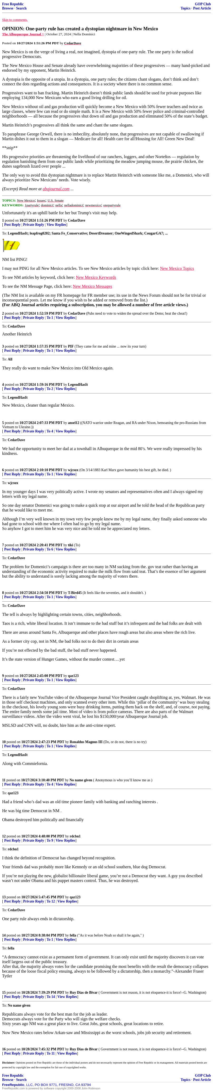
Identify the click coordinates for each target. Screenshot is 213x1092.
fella (73, 935)
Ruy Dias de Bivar (84, 992)
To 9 (50, 840)
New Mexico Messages (92, 286)
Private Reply (33, 225)
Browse (7, 8)
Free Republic (13, 4)
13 (4, 897)
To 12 (51, 901)
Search (21, 8)
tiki (70, 545)
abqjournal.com (56, 189)
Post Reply (12, 225)
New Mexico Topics (177, 268)
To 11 (51, 1053)
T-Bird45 (75, 593)
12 (4, 836)
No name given (81, 780)
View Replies (56, 225)
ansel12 (73, 423)
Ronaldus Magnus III (86, 742)
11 (4, 780)
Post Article (202, 8)
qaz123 (73, 676)
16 (4, 1049)
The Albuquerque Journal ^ (23, 34)
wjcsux (73, 470)
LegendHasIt (78, 385)
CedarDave (76, 220)
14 (4, 935)
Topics (185, 8)
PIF (71, 346)
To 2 (50, 389)
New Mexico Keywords (96, 277)
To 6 (50, 549)
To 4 (50, 431)
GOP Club (203, 4)
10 (4, 742)
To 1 (50, 318)
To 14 (51, 997)
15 (4, 992)
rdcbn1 (75, 836)
